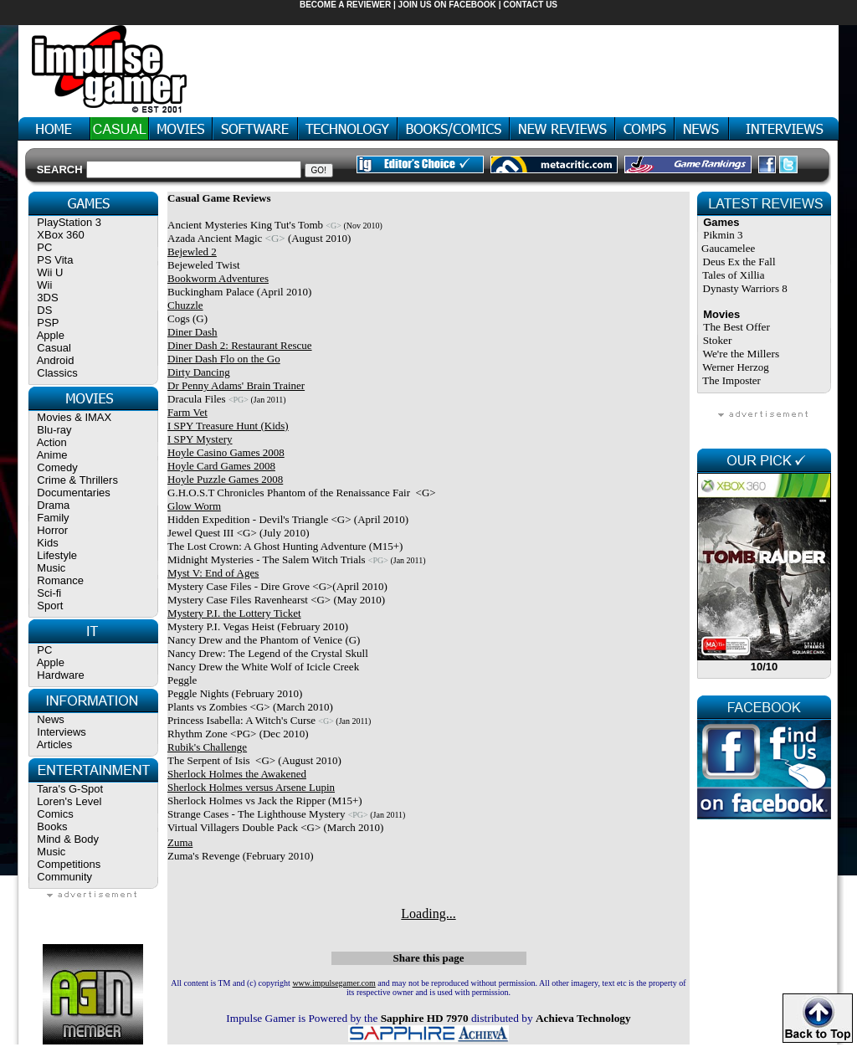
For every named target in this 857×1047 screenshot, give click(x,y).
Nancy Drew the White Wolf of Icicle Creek (263, 666)
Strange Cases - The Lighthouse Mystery (256, 814)
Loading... (428, 913)
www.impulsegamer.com (333, 983)
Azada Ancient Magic (214, 238)
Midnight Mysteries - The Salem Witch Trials (266, 559)
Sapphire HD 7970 (425, 1018)
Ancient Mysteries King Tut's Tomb (245, 224)
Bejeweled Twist (203, 265)
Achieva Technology (583, 1018)
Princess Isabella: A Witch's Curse (241, 720)
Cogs (178, 318)
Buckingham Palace (210, 291)
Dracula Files (196, 399)
